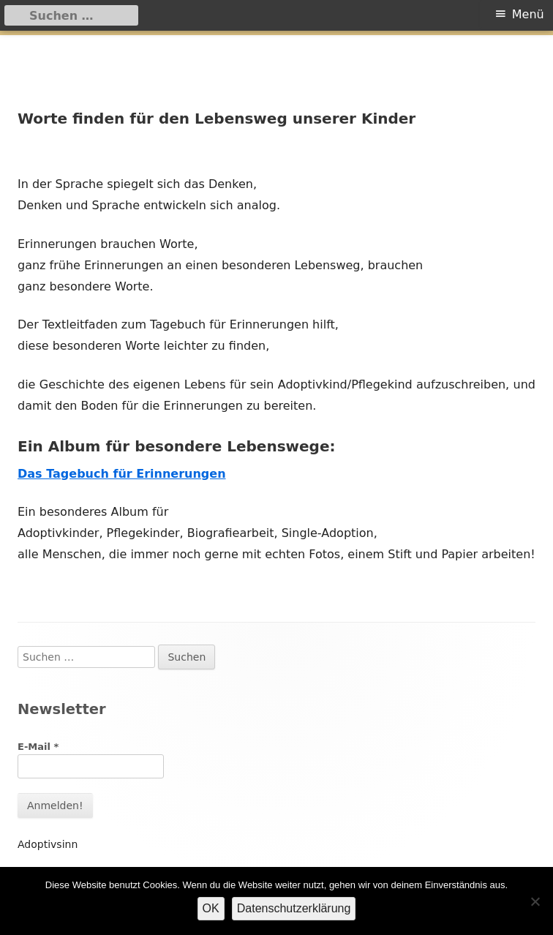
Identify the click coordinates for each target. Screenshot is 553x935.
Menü (528, 14)
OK (211, 908)
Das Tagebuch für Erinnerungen (122, 474)
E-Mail (38, 746)
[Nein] (534, 901)
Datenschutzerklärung (294, 908)
